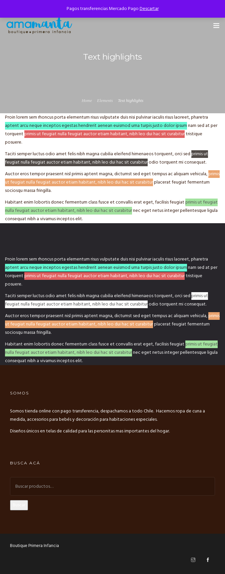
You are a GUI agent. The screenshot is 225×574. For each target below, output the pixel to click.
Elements (105, 100)
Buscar (19, 505)
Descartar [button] (149, 9)
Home (87, 100)
